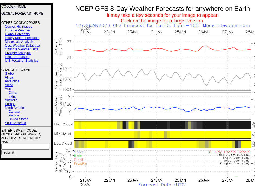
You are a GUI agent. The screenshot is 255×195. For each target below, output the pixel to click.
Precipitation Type (18, 53)
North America (15, 108)
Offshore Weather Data (21, 49)
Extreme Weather (17, 30)
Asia (8, 89)
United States (18, 119)
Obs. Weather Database (22, 45)
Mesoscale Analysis (19, 42)
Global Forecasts (17, 34)
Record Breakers (17, 57)
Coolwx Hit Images (18, 26)
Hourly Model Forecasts (22, 38)
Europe (10, 104)
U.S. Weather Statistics (21, 61)
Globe (9, 74)
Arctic (9, 85)
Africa (9, 77)
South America (15, 123)
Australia (11, 100)
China (13, 93)
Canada (14, 111)
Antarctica (12, 81)
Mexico (14, 115)
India (12, 96)
